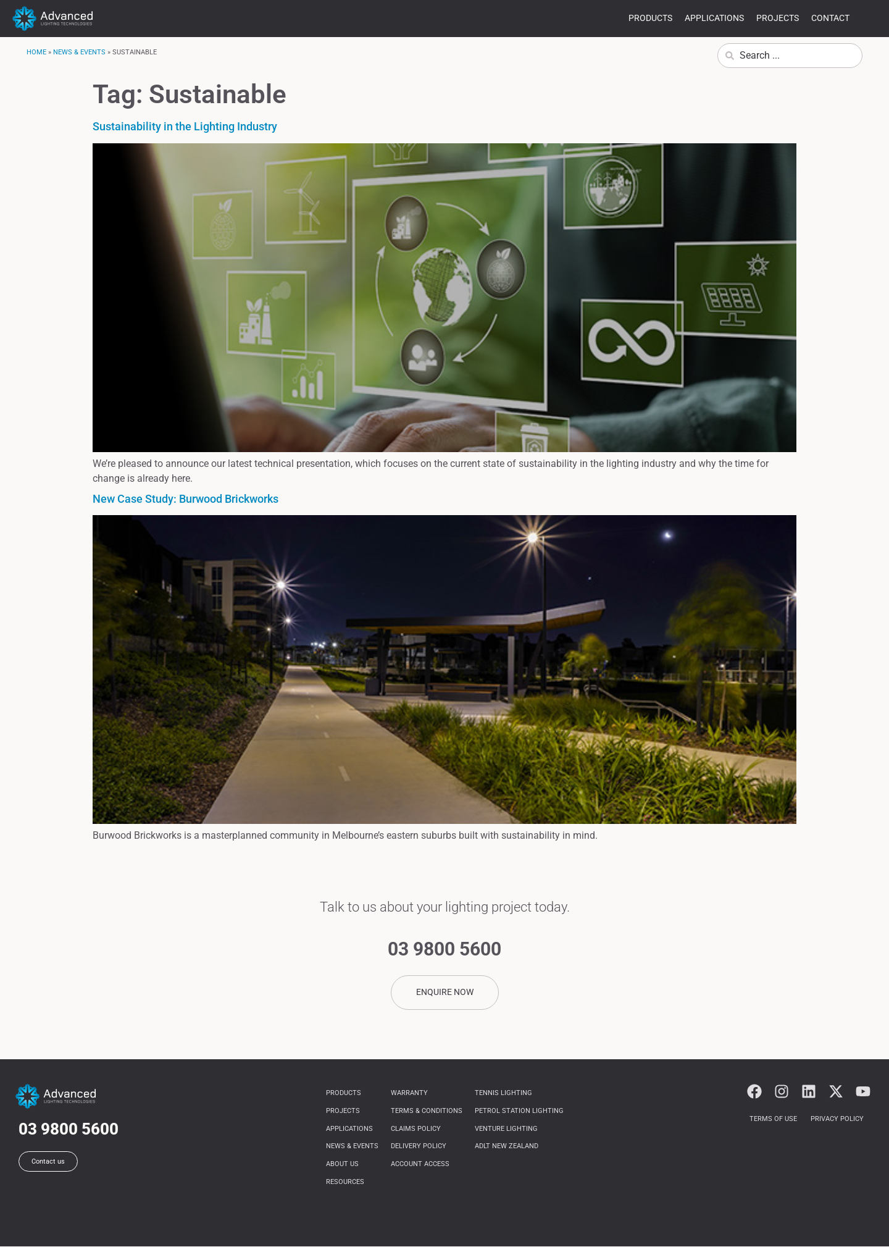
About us (342, 1165)
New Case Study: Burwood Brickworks (185, 498)
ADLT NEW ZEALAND (506, 1147)
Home (36, 52)
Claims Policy (416, 1129)
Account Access (420, 1165)
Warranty (409, 1093)
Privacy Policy (837, 1119)
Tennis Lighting (503, 1093)
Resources (345, 1182)
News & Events (79, 52)
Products (650, 18)
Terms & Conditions (426, 1111)
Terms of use (773, 1119)
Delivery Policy (418, 1147)
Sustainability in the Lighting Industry (185, 126)
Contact (830, 18)
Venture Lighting (506, 1129)
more (869, 20)
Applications (714, 18)
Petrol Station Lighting (519, 1111)
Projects (777, 18)
